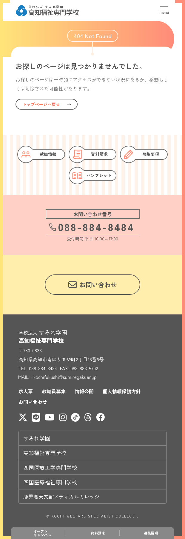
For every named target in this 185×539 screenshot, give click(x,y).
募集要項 (151, 532)
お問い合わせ (32, 401)
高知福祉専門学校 (44, 453)
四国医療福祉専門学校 (50, 482)
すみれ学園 (36, 438)
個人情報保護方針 (122, 391)
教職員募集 (54, 391)
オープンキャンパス (42, 533)
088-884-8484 (92, 226)
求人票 (25, 391)
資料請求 (98, 532)
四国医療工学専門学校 (50, 467)
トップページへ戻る (41, 104)
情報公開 (84, 391)
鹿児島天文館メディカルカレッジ (61, 496)
